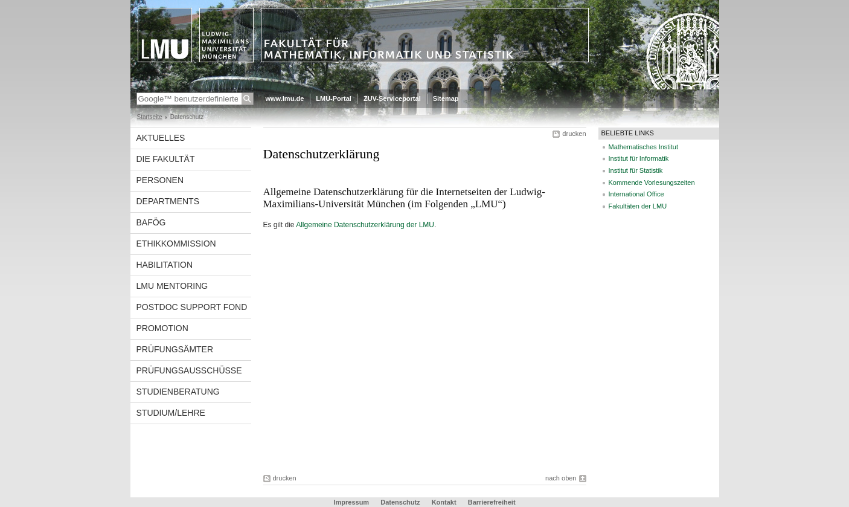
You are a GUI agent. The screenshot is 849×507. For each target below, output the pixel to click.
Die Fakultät (165, 159)
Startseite (149, 117)
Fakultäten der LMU (638, 206)
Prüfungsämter (175, 349)
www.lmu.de (285, 98)
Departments (168, 201)
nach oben (560, 478)
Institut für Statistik (636, 170)
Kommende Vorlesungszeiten (652, 182)
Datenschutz (400, 502)
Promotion (162, 328)
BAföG (151, 222)
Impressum (351, 502)
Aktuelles (160, 138)
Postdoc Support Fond (192, 307)
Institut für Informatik (639, 158)
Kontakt (444, 502)
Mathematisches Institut (644, 146)
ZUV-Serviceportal (392, 98)
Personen (160, 180)
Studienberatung (178, 391)
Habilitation (164, 265)
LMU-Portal (333, 98)
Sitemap (446, 98)
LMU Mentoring (172, 286)
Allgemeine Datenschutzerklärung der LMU (365, 225)
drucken (574, 133)
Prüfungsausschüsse (189, 370)
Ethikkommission (176, 243)
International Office (636, 194)
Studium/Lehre (170, 413)
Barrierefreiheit (492, 502)
